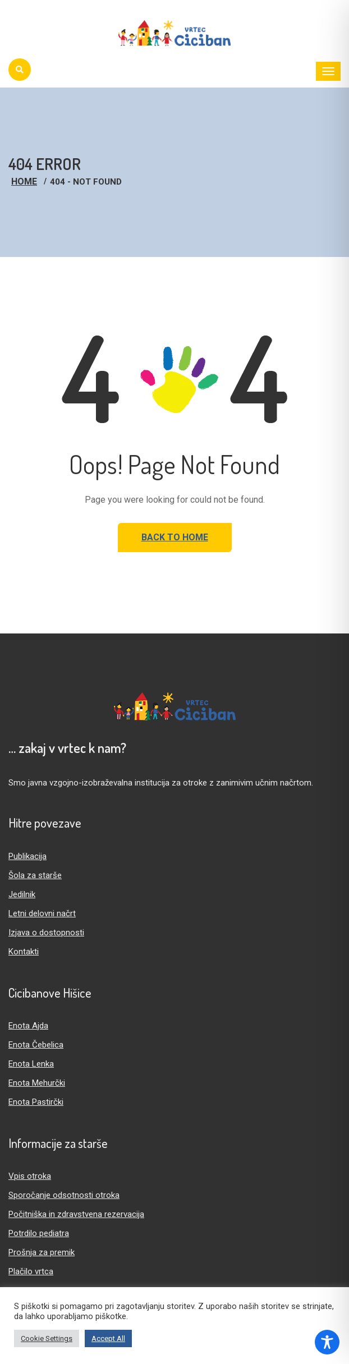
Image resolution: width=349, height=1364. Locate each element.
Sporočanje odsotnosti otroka (64, 1195)
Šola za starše (35, 875)
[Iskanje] (19, 69)
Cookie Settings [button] (46, 1338)
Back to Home (174, 537)
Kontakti (23, 952)
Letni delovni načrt (42, 913)
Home (24, 181)
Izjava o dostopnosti (46, 932)
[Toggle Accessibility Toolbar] (327, 1342)
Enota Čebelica (35, 1045)
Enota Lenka (31, 1064)
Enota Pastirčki (35, 1102)
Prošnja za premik (41, 1252)
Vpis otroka (29, 1176)
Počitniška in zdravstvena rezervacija (76, 1214)
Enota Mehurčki (36, 1083)
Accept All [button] (108, 1338)
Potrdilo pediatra (38, 1233)
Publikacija (27, 856)
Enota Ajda (28, 1026)
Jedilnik (21, 894)
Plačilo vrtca (30, 1271)
